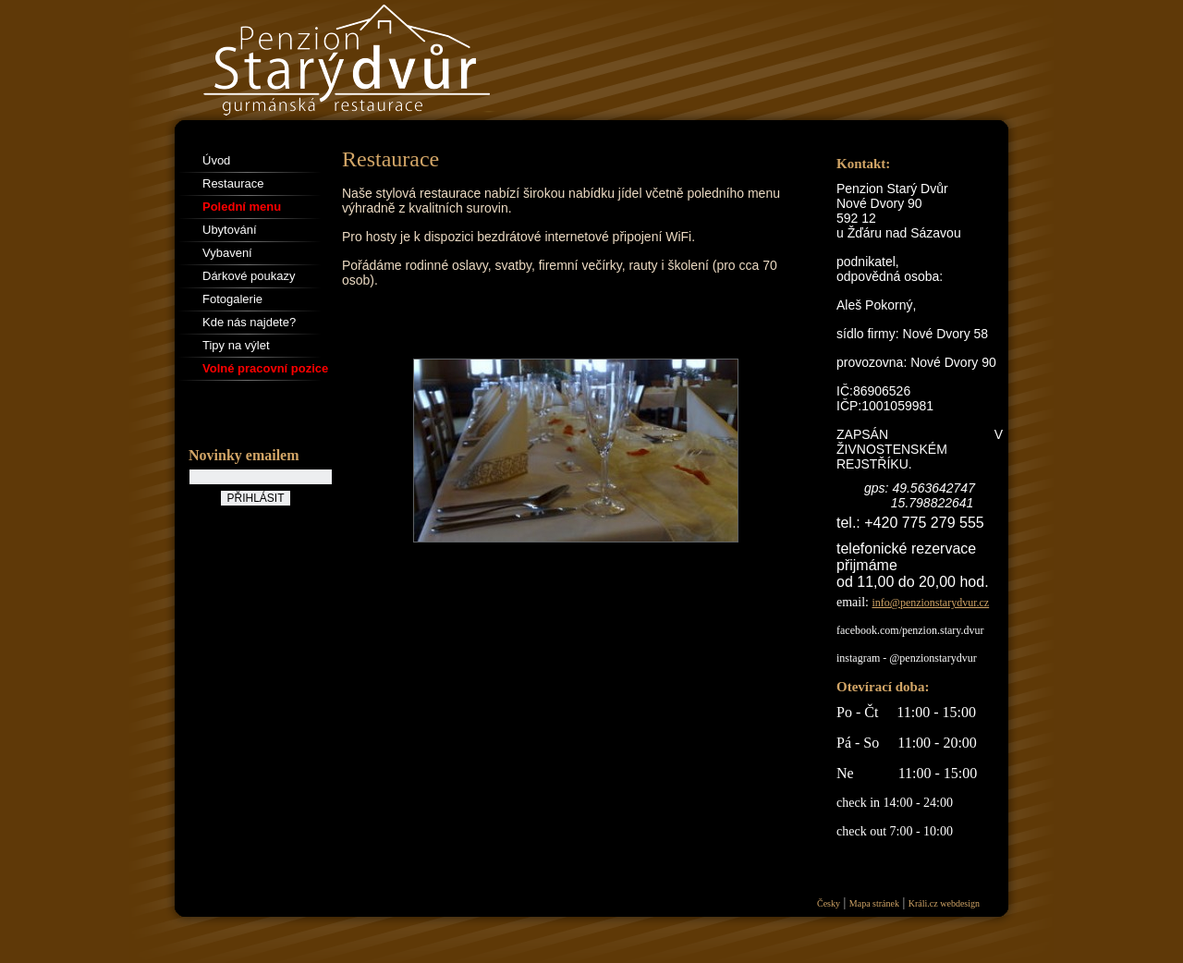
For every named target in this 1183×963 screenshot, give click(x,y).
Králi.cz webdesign (944, 903)
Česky (828, 903)
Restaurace (232, 183)
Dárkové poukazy (248, 276)
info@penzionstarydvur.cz (931, 602)
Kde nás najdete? (249, 322)
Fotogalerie (232, 299)
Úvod (216, 160)
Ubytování (229, 230)
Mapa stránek (874, 903)
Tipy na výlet (236, 345)
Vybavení (227, 253)
